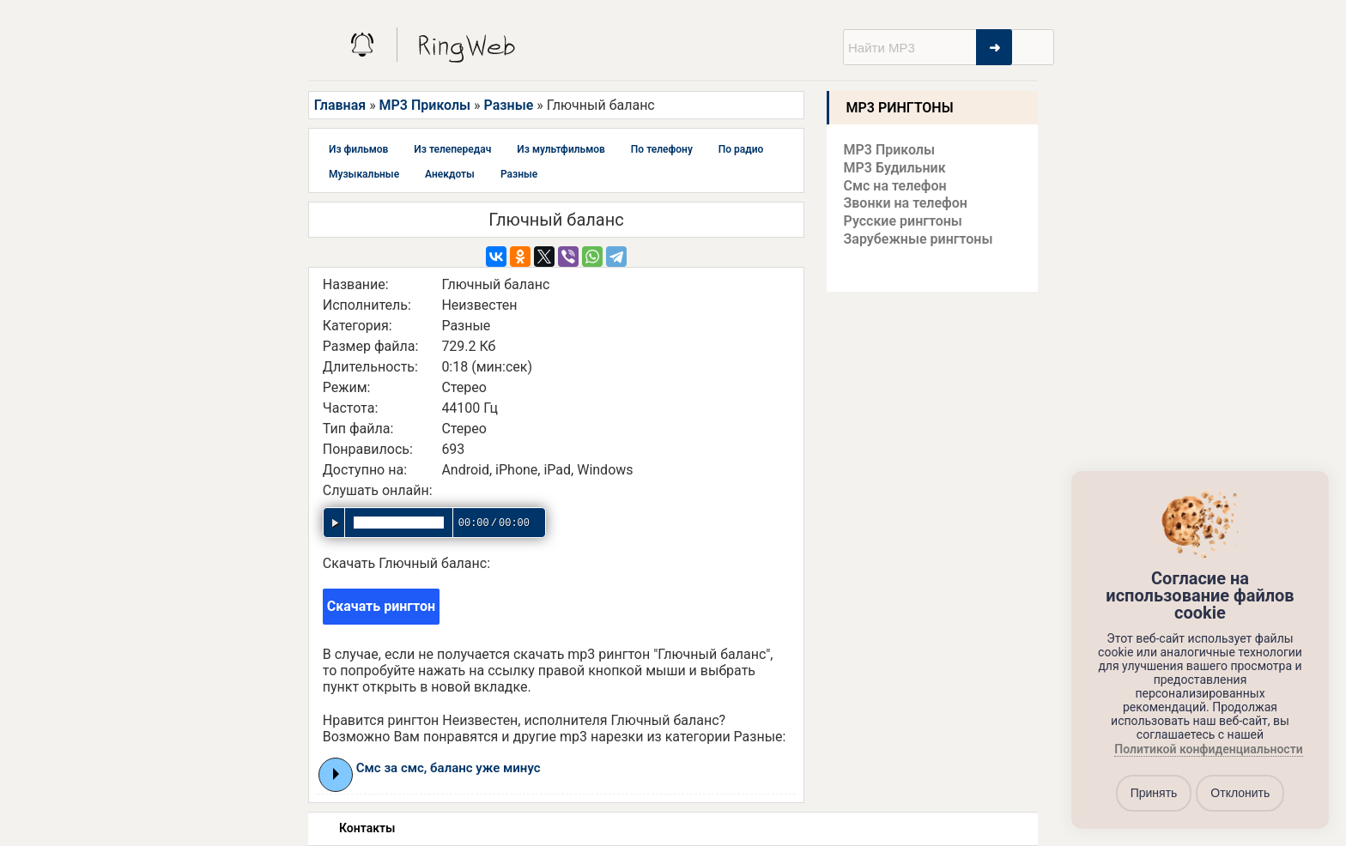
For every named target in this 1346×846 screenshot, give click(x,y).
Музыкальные (364, 174)
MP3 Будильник (895, 168)
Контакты (367, 828)
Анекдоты (450, 174)
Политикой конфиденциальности (1208, 749)
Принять (1154, 793)
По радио (741, 149)
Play (336, 774)
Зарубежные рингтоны (918, 239)
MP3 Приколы (425, 105)
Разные (509, 105)
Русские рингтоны (903, 221)
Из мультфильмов (561, 149)
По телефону (662, 149)
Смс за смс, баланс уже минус (448, 768)
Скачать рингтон (381, 606)
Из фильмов (358, 149)
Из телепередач (452, 149)
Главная (340, 105)
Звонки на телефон (905, 203)
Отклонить (1240, 793)
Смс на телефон (895, 186)
